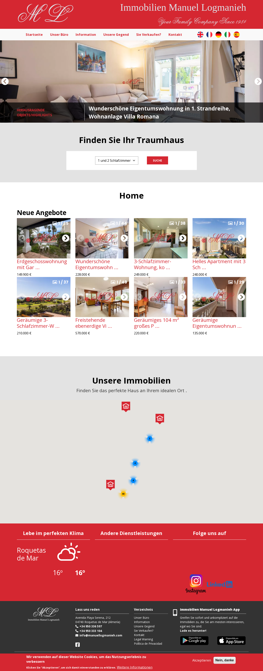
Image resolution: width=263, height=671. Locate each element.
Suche (157, 160)
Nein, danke (224, 660)
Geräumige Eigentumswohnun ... (217, 322)
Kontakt (175, 34)
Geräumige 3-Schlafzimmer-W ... (38, 322)
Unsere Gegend (116, 34)
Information (86, 34)
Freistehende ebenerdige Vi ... (93, 322)
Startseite (34, 34)
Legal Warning (143, 639)
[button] (5, 81)
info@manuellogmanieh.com (101, 635)
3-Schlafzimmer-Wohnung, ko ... (152, 264)
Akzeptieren (201, 660)
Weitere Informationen (134, 667)
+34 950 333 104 (91, 631)
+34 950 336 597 (91, 626)
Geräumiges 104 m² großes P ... (156, 322)
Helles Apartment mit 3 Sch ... (219, 264)
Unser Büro (59, 34)
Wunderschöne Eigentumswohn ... (96, 264)
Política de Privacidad (148, 643)
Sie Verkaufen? (148, 34)
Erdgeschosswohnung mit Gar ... (42, 264)
